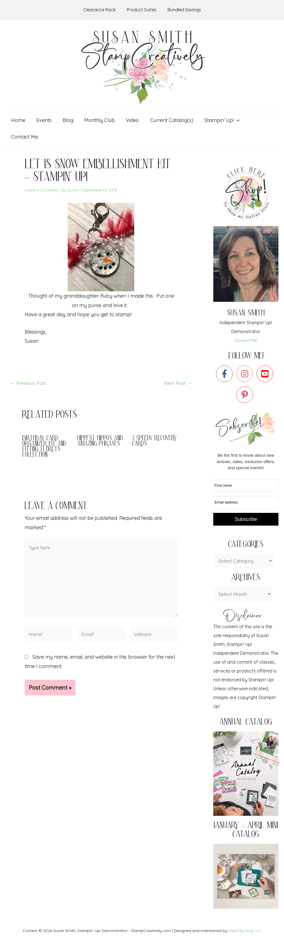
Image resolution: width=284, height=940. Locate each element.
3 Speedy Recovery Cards (156, 425)
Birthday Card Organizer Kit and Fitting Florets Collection (45, 430)
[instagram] (245, 357)
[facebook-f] (225, 357)
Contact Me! (246, 323)
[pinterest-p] (245, 378)
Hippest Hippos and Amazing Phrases (95, 428)
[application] (232, 120)
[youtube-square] (266, 357)
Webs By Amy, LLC (245, 915)
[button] (217, 120)
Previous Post (28, 366)
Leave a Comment (42, 173)
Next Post (177, 366)
